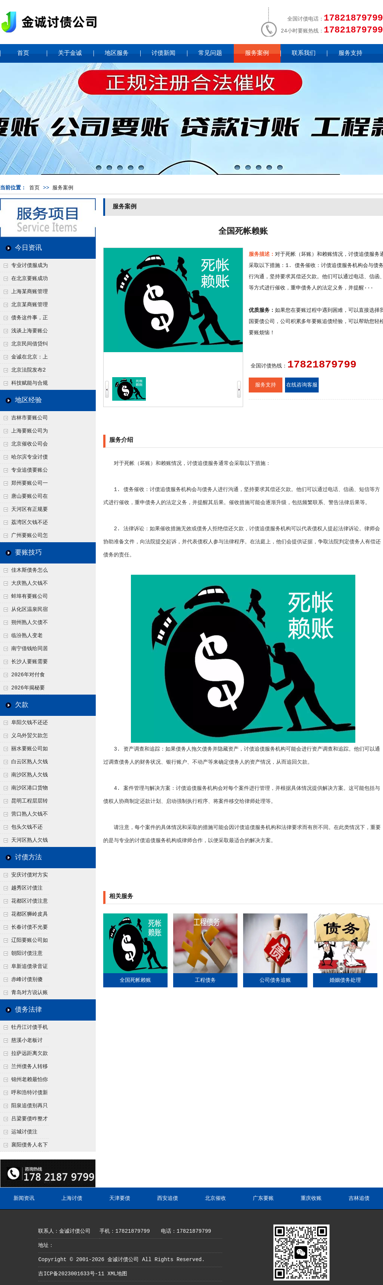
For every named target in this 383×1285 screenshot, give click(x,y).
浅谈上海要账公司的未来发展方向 (24, 333)
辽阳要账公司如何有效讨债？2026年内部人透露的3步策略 (24, 942)
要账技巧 (28, 552)
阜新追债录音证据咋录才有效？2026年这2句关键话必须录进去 (24, 968)
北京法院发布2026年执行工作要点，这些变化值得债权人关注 (23, 372)
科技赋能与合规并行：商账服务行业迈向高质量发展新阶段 (24, 385)
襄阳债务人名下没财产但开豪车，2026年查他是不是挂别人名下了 (24, 1147)
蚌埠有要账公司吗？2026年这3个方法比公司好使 (24, 598)
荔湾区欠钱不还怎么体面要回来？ (24, 524)
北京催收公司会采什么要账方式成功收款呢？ (24, 446)
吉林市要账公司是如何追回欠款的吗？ (24, 420)
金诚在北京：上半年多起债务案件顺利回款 (24, 359)
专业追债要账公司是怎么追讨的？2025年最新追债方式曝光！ (24, 472)
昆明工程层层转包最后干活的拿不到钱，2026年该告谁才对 (24, 803)
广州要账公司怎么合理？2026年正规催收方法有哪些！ (24, 537)
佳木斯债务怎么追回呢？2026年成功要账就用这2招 (24, 572)
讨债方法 (28, 857)
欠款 (21, 705)
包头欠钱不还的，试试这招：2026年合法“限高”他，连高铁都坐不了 (23, 829)
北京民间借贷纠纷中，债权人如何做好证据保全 (24, 346)
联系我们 (304, 53)
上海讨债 (71, 1198)
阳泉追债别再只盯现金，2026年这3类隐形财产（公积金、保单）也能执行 (24, 1107)
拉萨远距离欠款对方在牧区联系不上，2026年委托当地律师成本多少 (24, 1055)
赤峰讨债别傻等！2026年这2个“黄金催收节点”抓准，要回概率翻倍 (24, 981)
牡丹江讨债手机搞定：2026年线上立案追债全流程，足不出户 (24, 1029)
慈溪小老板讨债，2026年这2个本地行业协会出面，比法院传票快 (23, 1042)
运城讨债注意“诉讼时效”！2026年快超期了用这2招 (24, 1134)
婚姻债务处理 (345, 980)
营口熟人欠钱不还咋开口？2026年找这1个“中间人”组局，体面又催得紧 (24, 816)
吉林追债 (359, 1198)
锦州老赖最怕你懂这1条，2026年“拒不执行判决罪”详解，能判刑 (24, 1081)
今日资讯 (28, 248)
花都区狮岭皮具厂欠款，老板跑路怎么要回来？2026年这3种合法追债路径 (24, 916)
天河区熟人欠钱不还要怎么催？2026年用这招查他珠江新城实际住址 (24, 842)
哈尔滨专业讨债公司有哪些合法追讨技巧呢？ (24, 459)
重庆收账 (311, 1198)
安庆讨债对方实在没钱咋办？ (24, 877)
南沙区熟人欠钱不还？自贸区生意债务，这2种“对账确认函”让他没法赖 (24, 777)
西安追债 (167, 1198)
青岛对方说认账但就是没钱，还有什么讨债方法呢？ (24, 994)
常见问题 (210, 53)
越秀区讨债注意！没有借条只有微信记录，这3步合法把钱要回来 (23, 890)
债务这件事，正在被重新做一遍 (24, 320)
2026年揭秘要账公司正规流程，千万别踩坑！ (23, 690)
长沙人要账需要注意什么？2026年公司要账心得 (24, 663)
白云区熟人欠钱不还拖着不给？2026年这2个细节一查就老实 (24, 764)
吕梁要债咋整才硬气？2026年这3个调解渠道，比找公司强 (24, 1121)
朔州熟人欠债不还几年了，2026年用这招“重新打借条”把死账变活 (24, 624)
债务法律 (28, 1010)
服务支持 (350, 53)
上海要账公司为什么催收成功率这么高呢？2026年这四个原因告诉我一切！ (24, 433)
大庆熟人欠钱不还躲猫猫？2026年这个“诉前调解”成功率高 (24, 585)
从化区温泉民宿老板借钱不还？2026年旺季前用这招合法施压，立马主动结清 (24, 611)
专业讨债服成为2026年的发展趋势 (24, 267)
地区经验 (28, 400)
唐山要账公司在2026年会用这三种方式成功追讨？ (24, 498)
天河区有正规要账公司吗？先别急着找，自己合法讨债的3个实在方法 (24, 511)
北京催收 (215, 1198)
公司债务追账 (275, 980)
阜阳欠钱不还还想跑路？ (24, 724)
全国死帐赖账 (135, 980)
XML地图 (117, 1274)
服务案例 (257, 53)
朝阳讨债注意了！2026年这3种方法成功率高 (23, 955)
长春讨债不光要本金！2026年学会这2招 (24, 929)
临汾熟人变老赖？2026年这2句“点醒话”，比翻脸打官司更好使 (24, 637)
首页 (23, 53)
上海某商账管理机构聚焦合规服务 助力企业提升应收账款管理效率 (24, 293)
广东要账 (263, 1198)
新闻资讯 (23, 1198)
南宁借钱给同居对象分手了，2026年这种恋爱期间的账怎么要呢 (24, 650)
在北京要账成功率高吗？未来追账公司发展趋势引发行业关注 (24, 280)
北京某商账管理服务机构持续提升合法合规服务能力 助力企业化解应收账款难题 (24, 306)
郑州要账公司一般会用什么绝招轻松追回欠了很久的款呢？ (24, 485)
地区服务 (117, 53)
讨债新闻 (163, 53)
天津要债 (119, 1198)
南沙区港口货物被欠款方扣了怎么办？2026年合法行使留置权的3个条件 (24, 790)
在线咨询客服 (302, 385)
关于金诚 (70, 53)
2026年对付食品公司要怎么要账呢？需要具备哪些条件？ (23, 677)
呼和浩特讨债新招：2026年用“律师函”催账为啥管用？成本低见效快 (24, 1094)
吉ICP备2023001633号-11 (71, 1274)
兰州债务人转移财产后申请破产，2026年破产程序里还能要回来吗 (24, 1068)
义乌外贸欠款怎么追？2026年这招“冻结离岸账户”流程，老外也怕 (24, 737)
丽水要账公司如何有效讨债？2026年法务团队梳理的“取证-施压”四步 (24, 750)
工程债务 (205, 980)
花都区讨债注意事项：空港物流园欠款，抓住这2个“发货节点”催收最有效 (24, 903)
